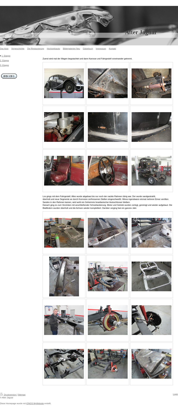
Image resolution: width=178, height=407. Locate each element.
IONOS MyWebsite (35, 403)
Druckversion (8, 395)
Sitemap (21, 395)
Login (175, 394)
